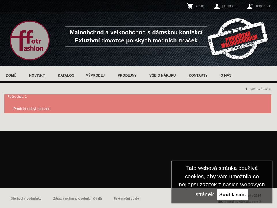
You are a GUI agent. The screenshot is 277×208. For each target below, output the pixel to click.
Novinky (37, 75)
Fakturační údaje (126, 198)
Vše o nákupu (162, 75)
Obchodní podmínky (26, 198)
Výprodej (95, 75)
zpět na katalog (260, 88)
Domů (11, 75)
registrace (263, 6)
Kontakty (198, 75)
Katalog (66, 75)
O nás (225, 75)
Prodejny (127, 75)
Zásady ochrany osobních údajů (77, 198)
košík (200, 6)
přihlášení (229, 6)
